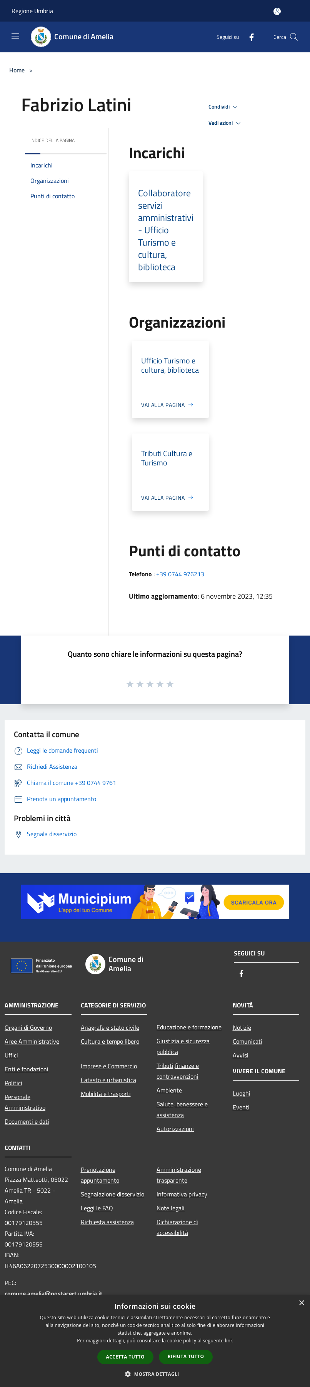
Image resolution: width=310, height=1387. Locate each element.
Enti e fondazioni (26, 1069)
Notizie (242, 1027)
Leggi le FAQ (97, 1208)
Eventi (241, 1107)
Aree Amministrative (32, 1041)
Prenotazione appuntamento (100, 1175)
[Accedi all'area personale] (277, 11)
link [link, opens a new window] (229, 1340)
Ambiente (169, 1090)
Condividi (224, 107)
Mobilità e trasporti (106, 1093)
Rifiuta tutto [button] (186, 1356)
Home (17, 70)
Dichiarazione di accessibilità (177, 1227)
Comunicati (247, 1041)
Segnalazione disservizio (112, 1194)
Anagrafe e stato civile (110, 1027)
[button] (155, 1374)
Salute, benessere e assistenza (182, 1109)
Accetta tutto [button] (125, 1357)
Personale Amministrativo (25, 1102)
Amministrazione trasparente (179, 1175)
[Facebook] (248, 37)
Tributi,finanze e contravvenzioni (178, 1071)
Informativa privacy (182, 1194)
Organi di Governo (28, 1027)
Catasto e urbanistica (108, 1079)
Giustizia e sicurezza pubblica (183, 1046)
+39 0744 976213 (180, 574)
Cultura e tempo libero (110, 1041)
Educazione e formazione (189, 1027)
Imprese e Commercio (109, 1066)
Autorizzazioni (175, 1128)
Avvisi (240, 1055)
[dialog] (155, 1341)
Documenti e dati (27, 1121)
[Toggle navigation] (15, 36)
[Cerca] (293, 37)
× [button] (301, 1303)
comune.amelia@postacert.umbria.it (53, 1293)
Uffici (11, 1055)
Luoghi (241, 1093)
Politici (13, 1083)
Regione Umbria (32, 10)
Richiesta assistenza (107, 1221)
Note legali (171, 1208)
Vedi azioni (225, 123)
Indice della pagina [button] (52, 140)
